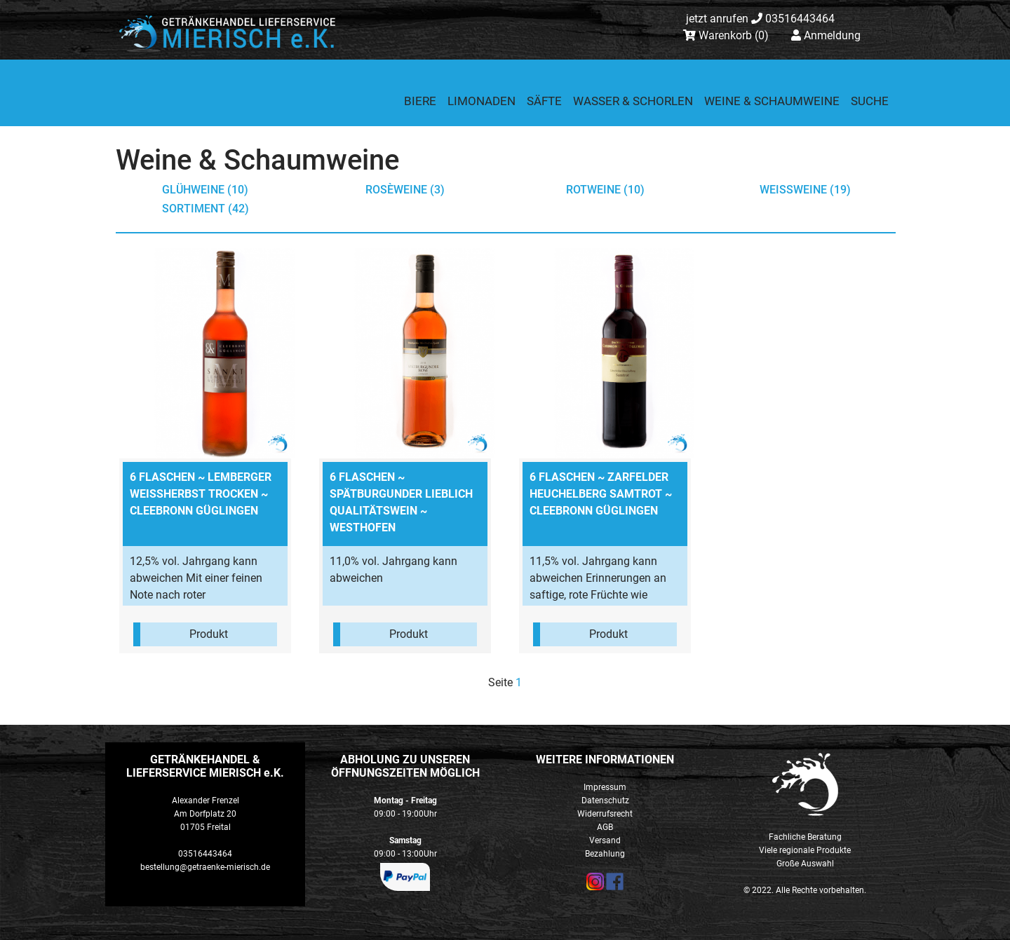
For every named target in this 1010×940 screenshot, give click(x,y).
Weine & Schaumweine (772, 101)
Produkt (208, 634)
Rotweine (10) (605, 189)
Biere (420, 101)
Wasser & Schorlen (633, 101)
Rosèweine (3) (405, 189)
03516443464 (760, 18)
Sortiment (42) (205, 208)
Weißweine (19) (805, 189)
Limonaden (481, 101)
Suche (870, 101)
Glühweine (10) (205, 189)
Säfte (544, 101)
